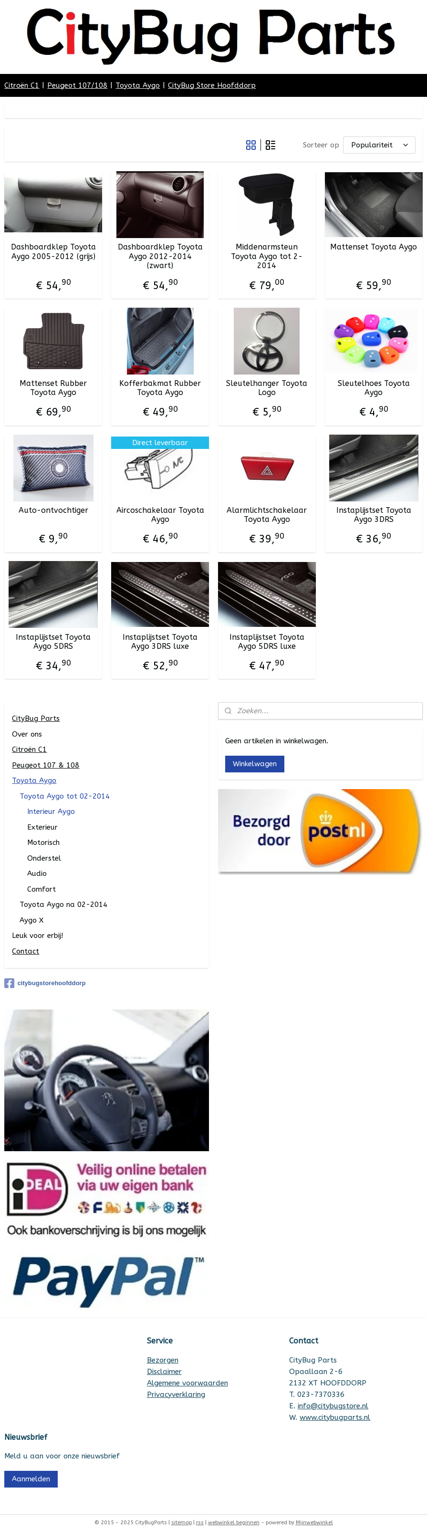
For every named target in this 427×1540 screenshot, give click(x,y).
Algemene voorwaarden (187, 1383)
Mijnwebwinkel (314, 1522)
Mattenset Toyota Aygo (373, 246)
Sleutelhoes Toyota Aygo (374, 388)
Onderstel (44, 858)
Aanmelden (31, 1479)
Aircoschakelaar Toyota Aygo (160, 515)
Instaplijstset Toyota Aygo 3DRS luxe (160, 641)
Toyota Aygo (137, 85)
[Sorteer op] (379, 144)
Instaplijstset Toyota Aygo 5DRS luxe (266, 641)
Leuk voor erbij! (37, 935)
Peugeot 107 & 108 (45, 765)
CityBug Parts (36, 718)
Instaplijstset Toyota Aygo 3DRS (373, 515)
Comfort (41, 889)
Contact (25, 951)
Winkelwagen (255, 764)
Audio (37, 873)
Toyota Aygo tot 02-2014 (65, 796)
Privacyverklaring (176, 1394)
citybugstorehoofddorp (44, 983)
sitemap (181, 1522)
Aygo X (31, 920)
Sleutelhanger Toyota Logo (266, 388)
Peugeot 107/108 (77, 85)
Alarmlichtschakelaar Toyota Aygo (267, 515)
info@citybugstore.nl (333, 1406)
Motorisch (43, 842)
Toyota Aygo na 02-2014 (63, 904)
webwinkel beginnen (234, 1522)
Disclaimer (164, 1371)
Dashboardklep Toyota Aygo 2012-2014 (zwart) (160, 256)
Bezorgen (162, 1360)
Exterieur (42, 827)
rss (200, 1522)
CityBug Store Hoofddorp (212, 85)
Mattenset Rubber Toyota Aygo (53, 388)
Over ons (27, 734)
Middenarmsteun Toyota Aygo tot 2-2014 (266, 256)
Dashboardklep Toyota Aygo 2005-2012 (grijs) (53, 251)
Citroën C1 (21, 85)
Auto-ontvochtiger (53, 510)
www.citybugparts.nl (335, 1417)
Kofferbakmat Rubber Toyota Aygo (160, 388)
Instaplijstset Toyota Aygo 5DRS (53, 641)
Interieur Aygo (51, 811)
